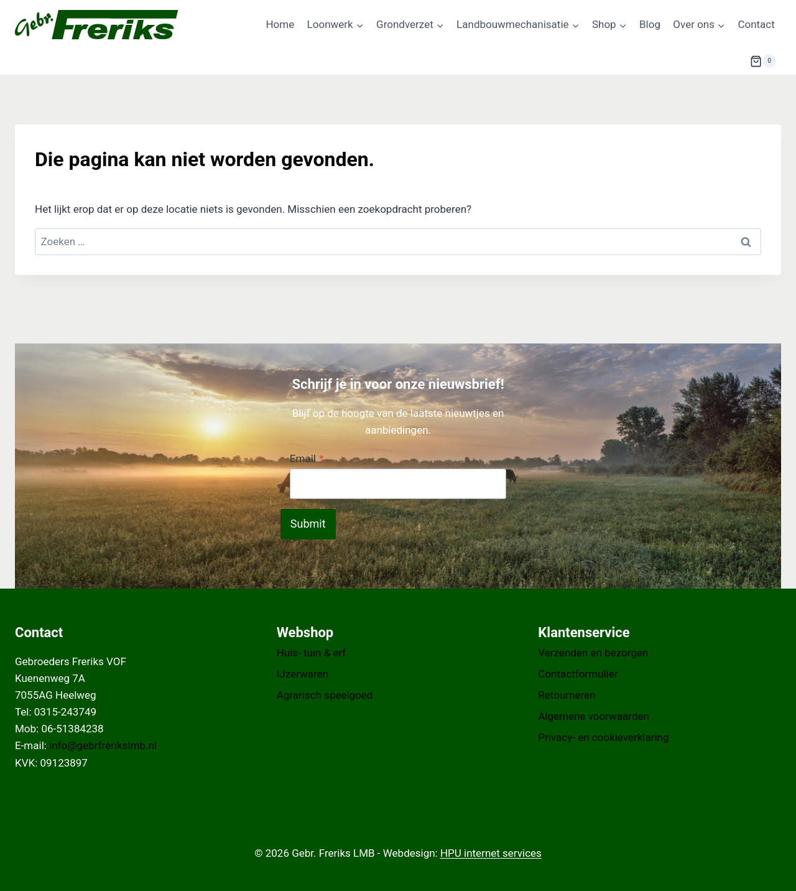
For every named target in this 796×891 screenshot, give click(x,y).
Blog (649, 24)
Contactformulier (578, 674)
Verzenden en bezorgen (593, 652)
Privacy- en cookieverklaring (603, 737)
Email (306, 458)
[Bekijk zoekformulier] (719, 61)
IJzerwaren (302, 674)
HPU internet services (491, 853)
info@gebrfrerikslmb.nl (103, 745)
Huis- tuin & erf (311, 652)
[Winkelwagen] (763, 61)
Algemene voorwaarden (593, 716)
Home (280, 24)
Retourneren (566, 695)
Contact (756, 24)
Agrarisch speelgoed (325, 695)
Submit (308, 523)
